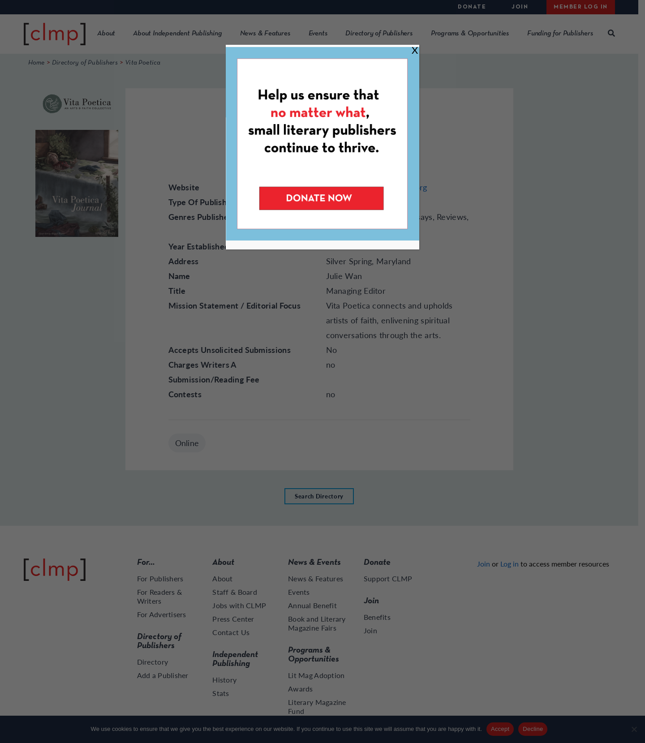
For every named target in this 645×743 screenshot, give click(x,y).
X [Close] (415, 50)
